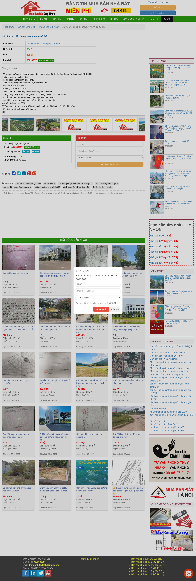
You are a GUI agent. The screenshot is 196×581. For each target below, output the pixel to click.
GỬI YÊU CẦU (101, 312)
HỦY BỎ (115, 312)
